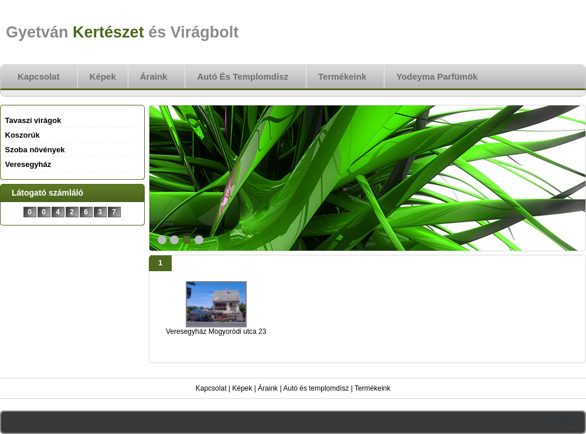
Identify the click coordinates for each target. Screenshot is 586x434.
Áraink (268, 388)
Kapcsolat (211, 388)
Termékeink (372, 388)
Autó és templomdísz (316, 388)
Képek (242, 388)
